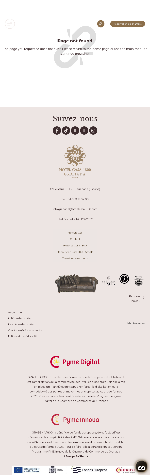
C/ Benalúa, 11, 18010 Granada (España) (75, 189)
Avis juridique (15, 312)
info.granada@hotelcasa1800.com (75, 209)
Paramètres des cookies (21, 324)
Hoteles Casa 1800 (75, 245)
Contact (75, 239)
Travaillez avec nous (75, 258)
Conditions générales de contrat (25, 330)
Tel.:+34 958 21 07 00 (75, 199)
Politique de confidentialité (22, 336)
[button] (10, 24)
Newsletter (75, 232)
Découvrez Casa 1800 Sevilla (75, 252)
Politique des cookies (19, 318)
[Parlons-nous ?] (143, 297)
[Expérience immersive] (100, 23)
